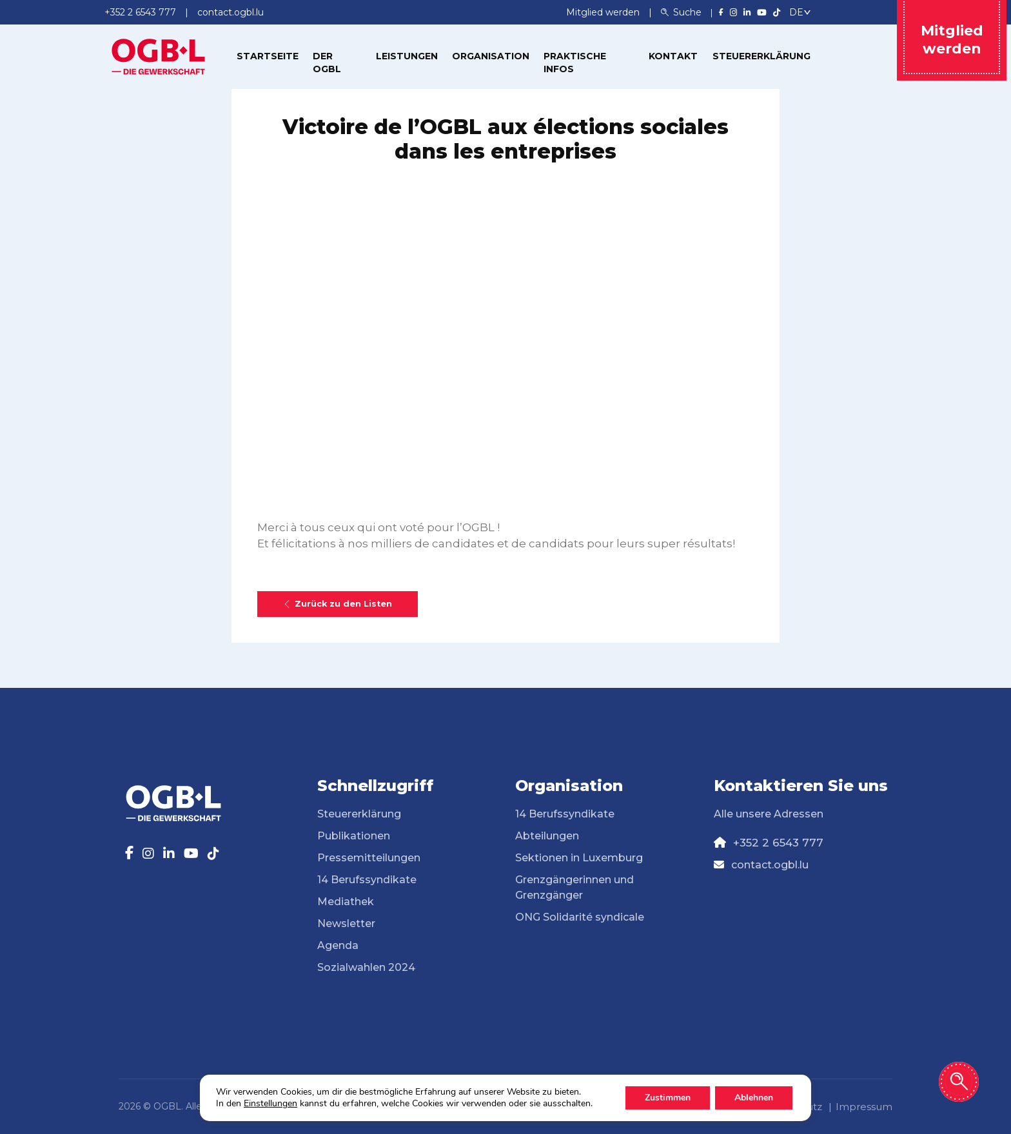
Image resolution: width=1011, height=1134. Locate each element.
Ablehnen (753, 1097)
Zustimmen (668, 1097)
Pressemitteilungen (368, 858)
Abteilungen (547, 836)
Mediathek (345, 901)
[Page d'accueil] (158, 55)
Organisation (490, 56)
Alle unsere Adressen (768, 814)
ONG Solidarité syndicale (579, 917)
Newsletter (346, 923)
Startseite (268, 56)
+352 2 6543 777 (778, 842)
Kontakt (673, 56)
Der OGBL (327, 62)
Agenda (337, 945)
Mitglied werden (604, 12)
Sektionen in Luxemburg (579, 858)
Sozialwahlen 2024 (366, 967)
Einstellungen (270, 1104)
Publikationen (353, 836)
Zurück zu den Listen (337, 604)
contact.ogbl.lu (770, 865)
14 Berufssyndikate (367, 880)
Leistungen (407, 56)
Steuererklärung (761, 56)
